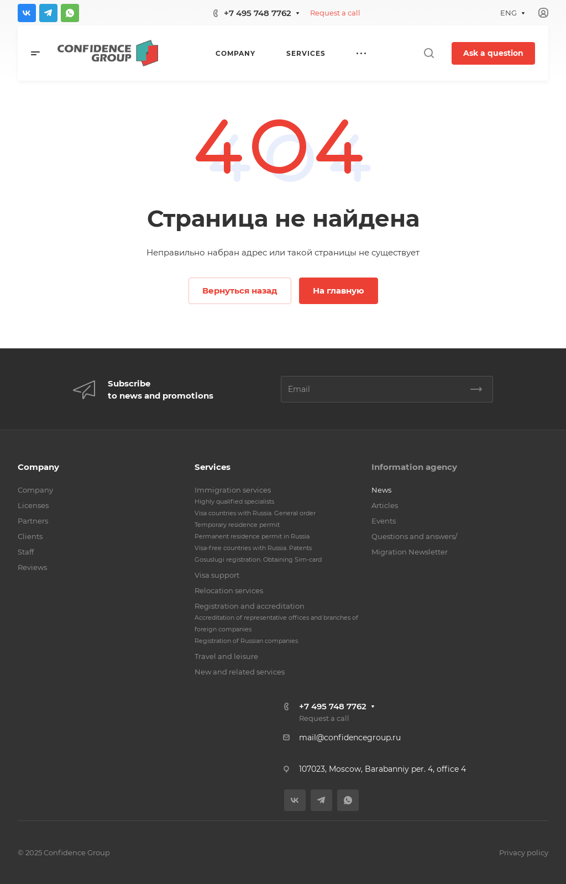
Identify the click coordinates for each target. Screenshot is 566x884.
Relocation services (229, 590)
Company (38, 467)
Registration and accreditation (250, 605)
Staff (26, 551)
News (381, 489)
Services (212, 467)
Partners (33, 520)
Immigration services (233, 489)
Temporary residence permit (237, 525)
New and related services (240, 671)
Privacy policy (523, 852)
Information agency (414, 467)
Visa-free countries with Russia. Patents (253, 548)
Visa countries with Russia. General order (255, 513)
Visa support (217, 575)
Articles (384, 505)
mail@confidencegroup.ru (350, 737)
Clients (30, 536)
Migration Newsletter (409, 551)
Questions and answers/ (414, 536)
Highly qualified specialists (234, 501)
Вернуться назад (239, 290)
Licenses (33, 505)
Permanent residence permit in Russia (252, 536)
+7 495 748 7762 (257, 13)
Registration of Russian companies (246, 641)
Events (383, 520)
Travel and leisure (226, 656)
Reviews (32, 567)
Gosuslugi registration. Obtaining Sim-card (258, 559)
